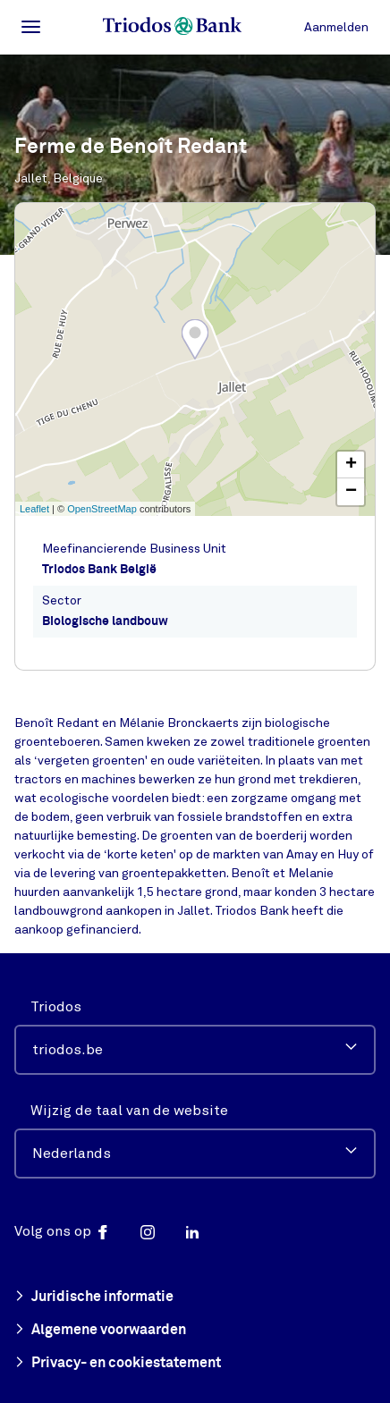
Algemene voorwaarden (100, 1330)
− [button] (351, 491)
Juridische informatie (94, 1297)
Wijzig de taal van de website (129, 1111)
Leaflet (34, 508)
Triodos (55, 1007)
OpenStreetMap (102, 508)
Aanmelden (336, 27)
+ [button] (351, 465)
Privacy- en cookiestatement (117, 1363)
